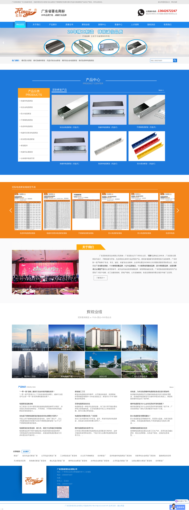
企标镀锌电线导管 (27, 158)
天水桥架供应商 (20, 461)
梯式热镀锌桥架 (39, 60)
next (177, 210)
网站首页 (20, 24)
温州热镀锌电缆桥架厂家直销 (121, 456)
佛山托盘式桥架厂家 (57, 461)
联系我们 (168, 24)
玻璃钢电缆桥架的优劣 (138, 428)
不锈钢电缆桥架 (27, 120)
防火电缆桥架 (26, 114)
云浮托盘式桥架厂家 (48, 456)
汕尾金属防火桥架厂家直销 (142, 461)
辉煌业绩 (86, 24)
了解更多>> (100, 278)
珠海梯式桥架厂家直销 (37, 461)
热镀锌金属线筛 (27, 152)
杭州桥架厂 (102, 456)
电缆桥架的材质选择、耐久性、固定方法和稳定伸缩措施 (40, 428)
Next (185, 43)
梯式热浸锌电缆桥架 (86, 60)
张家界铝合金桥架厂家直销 (145, 456)
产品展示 (53, 24)
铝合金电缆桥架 (27, 107)
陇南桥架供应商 (165, 456)
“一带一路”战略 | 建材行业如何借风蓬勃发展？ (37, 392)
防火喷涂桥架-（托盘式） (146, 164)
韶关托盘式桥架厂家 (30, 456)
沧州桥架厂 (159, 461)
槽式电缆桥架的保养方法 (84, 428)
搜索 (175, 60)
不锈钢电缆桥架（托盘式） (147, 127)
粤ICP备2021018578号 (100, 506)
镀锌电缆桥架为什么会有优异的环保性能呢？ (147, 404)
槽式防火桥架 (26, 60)
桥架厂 (16, 456)
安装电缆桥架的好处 (82, 404)
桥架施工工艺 (80, 392)
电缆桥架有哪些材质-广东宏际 (86, 416)
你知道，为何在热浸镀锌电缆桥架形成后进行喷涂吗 (149, 392)
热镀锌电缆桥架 (27, 101)
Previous (3, 43)
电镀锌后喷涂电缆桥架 (29, 133)
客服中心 (118, 24)
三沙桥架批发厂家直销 (68, 456)
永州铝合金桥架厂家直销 (100, 461)
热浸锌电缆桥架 (27, 126)
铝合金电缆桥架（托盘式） (70, 127)
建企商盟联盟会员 (164, 2)
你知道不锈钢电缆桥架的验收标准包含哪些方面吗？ (38, 416)
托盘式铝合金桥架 (53, 60)
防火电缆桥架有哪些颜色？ (140, 416)
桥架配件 (24, 146)
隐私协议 (151, 24)
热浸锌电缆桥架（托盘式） (108, 164)
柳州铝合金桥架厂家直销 (77, 461)
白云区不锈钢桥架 (87, 456)
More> (172, 387)
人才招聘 (135, 24)
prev (11, 210)
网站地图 (174, 2)
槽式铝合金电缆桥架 (69, 60)
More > (161, 90)
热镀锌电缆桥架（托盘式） (108, 127)
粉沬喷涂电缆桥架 (27, 139)
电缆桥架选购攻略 (26, 404)
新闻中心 (102, 24)
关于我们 (36, 24)
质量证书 (69, 24)
